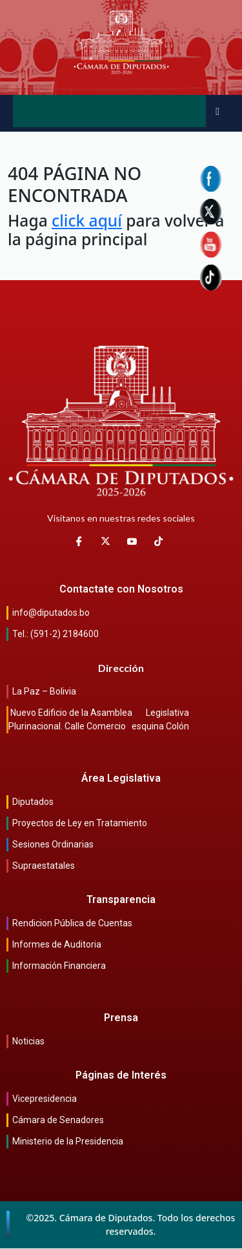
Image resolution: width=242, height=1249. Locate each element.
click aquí (87, 220)
